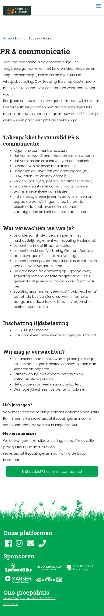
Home (7, 38)
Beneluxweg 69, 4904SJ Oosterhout (29, 598)
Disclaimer (10, 604)
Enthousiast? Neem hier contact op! (52, 471)
